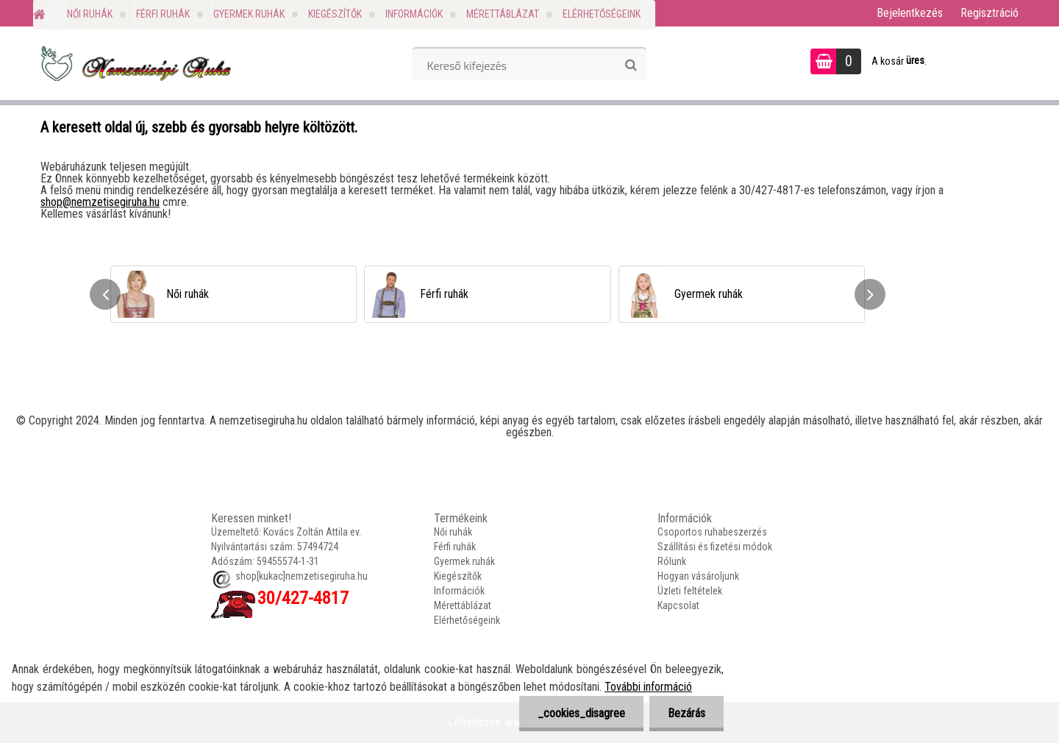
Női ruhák (90, 14)
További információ (648, 687)
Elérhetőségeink (602, 14)
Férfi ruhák (163, 14)
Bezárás (686, 713)
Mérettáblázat (502, 14)
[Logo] (134, 63)
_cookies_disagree (581, 713)
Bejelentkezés (910, 13)
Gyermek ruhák (249, 14)
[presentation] (105, 294)
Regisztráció (989, 13)
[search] (630, 65)
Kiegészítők (335, 14)
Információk (414, 14)
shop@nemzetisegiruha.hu (100, 202)
